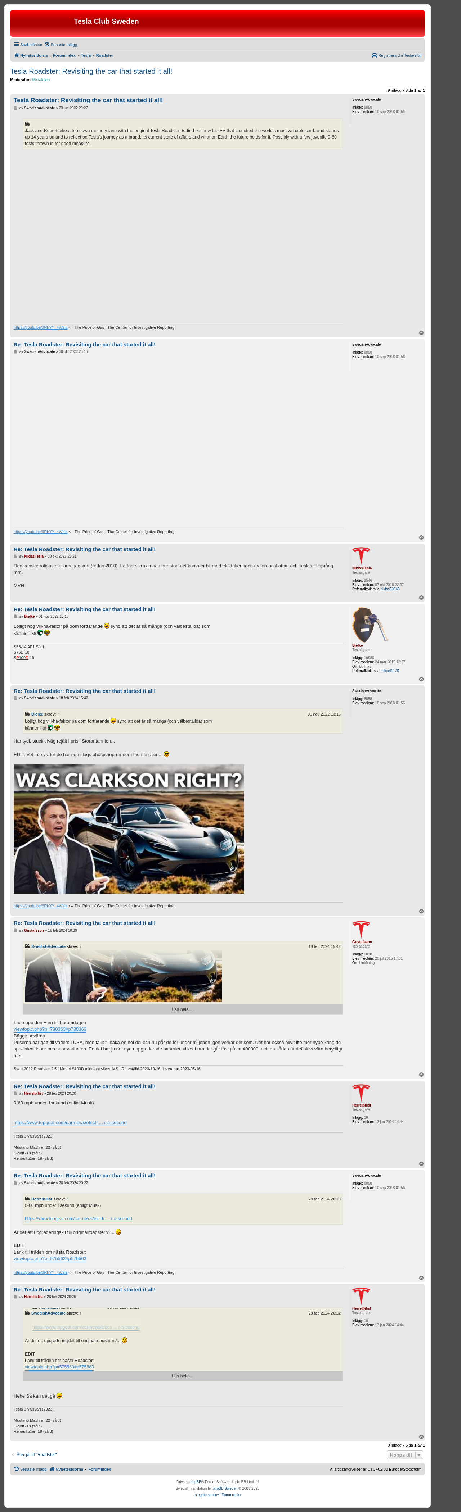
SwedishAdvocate (48, 946)
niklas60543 (389, 589)
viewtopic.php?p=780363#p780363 (50, 1029)
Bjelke (37, 714)
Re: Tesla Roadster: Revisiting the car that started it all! (85, 344)
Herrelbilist (41, 1199)
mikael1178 (389, 671)
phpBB (196, 1482)
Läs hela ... (182, 1009)
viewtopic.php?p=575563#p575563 (50, 1258)
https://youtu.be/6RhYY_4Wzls (40, 327)
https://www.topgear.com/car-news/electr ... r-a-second (70, 1122)
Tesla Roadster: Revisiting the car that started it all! (91, 71)
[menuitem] (60, 44)
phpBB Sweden (225, 1488)
